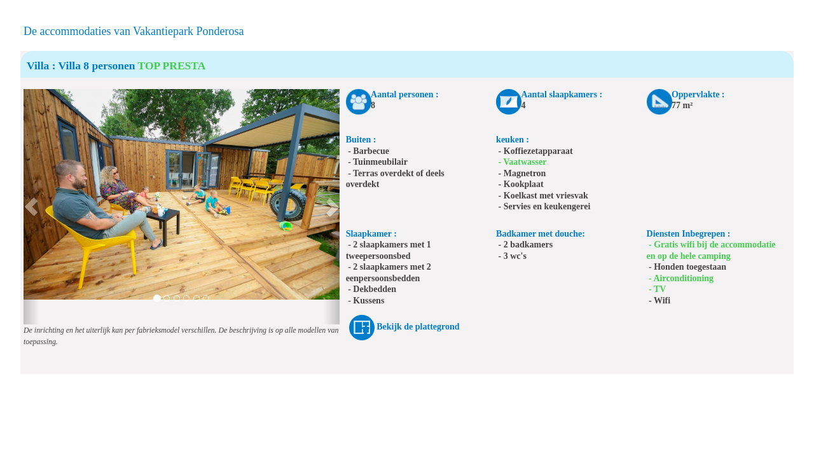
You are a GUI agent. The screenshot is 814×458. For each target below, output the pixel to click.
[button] (31, 206)
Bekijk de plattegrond (417, 326)
